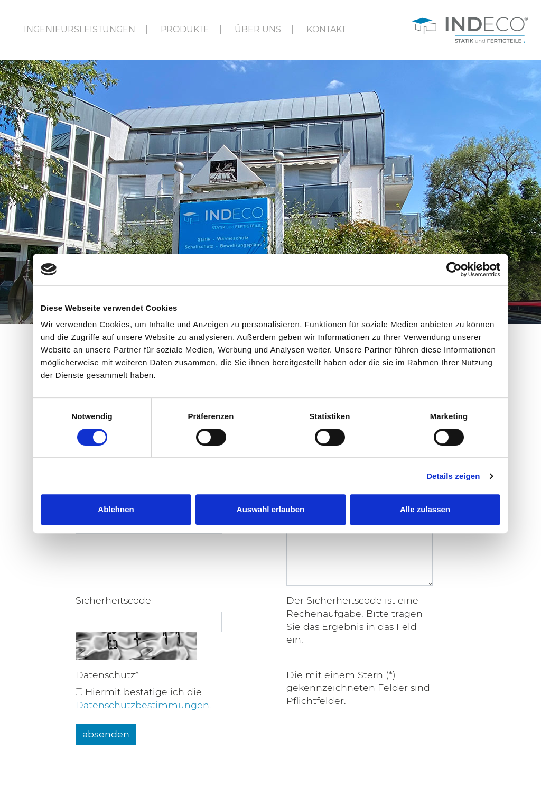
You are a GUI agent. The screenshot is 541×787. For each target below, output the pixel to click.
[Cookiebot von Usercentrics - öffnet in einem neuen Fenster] (454, 269)
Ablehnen (116, 509)
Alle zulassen (425, 509)
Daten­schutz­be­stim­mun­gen (142, 704)
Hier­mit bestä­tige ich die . (143, 698)
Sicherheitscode (113, 600)
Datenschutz (107, 674)
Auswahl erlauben (270, 509)
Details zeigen (453, 475)
